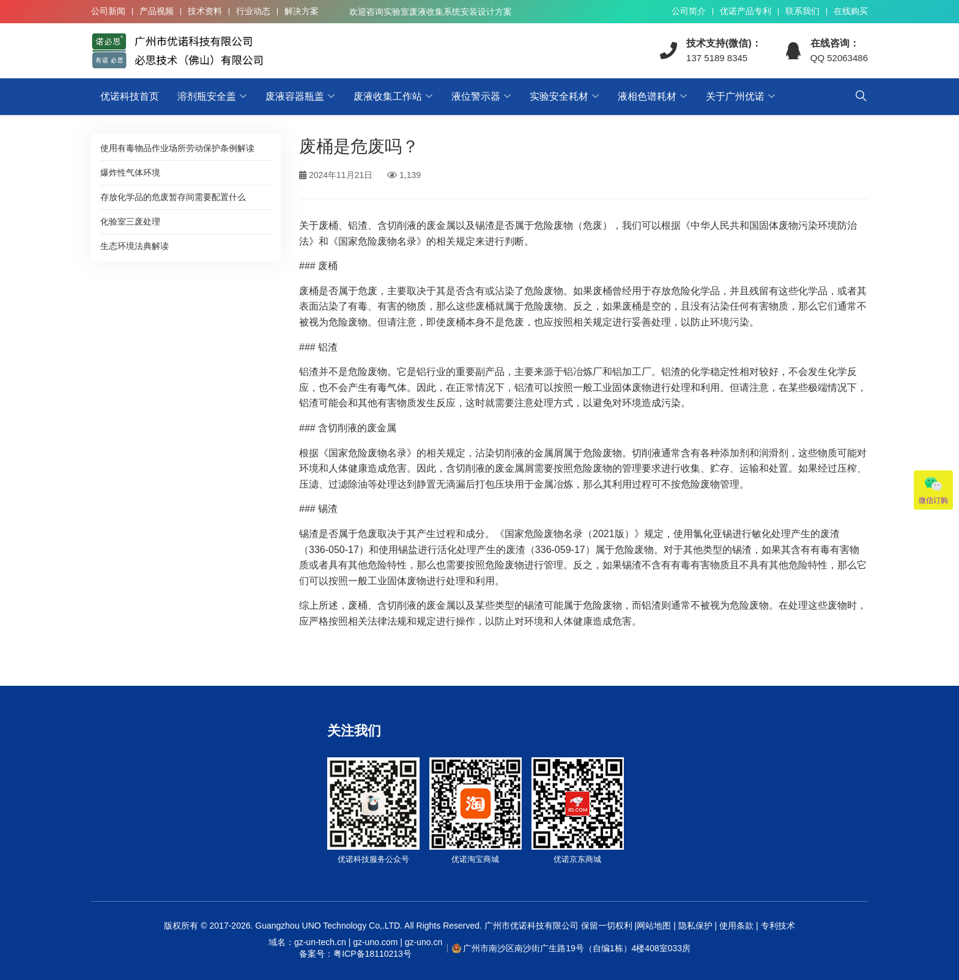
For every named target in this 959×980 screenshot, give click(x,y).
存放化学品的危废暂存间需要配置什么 (173, 197)
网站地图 (654, 925)
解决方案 (301, 11)
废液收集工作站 (388, 96)
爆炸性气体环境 (130, 172)
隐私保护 (695, 925)
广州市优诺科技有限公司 (531, 925)
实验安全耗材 (559, 96)
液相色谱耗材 (647, 96)
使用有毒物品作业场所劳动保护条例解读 (177, 148)
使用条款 (736, 925)
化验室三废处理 (130, 221)
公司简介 (689, 11)
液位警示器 (475, 96)
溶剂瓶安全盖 (206, 96)
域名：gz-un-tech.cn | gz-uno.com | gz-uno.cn (355, 948)
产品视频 (156, 11)
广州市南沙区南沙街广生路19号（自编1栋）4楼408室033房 (577, 948)
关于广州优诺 (735, 96)
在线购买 (851, 11)
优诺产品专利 (745, 11)
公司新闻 (108, 11)
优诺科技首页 (129, 96)
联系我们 (802, 11)
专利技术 (776, 925)
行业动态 (253, 11)
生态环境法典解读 (134, 246)
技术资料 (205, 11)
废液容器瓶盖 (294, 96)
